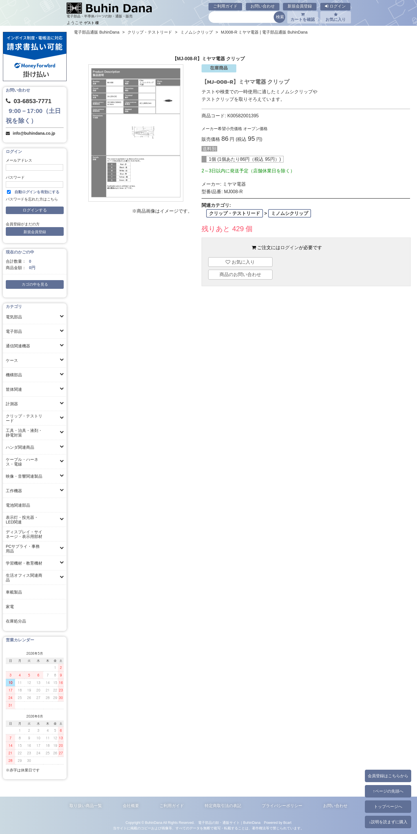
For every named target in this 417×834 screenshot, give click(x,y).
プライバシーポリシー (282, 805)
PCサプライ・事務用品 (23, 548)
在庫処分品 (16, 621)
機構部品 (14, 375)
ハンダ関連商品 (20, 447)
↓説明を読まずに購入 (388, 822)
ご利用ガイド (225, 6)
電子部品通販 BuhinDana (96, 32)
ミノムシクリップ (196, 32)
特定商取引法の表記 (223, 805)
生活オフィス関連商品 (24, 577)
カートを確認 (302, 17)
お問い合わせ (262, 6)
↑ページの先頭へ (388, 791)
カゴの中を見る (35, 284)
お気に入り (335, 17)
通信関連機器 (18, 346)
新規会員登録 (300, 6)
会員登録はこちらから (388, 775)
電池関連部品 (18, 505)
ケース (12, 360)
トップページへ (388, 806)
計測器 (12, 404)
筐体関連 (14, 389)
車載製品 (14, 592)
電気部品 (14, 317)
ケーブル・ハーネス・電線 (22, 461)
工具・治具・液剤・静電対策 (24, 432)
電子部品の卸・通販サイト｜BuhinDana (229, 823)
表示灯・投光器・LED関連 (22, 519)
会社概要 (131, 805)
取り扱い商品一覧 (86, 805)
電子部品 (14, 331)
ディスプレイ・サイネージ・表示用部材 (24, 534)
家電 (10, 606)
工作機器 (14, 490)
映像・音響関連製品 (24, 476)
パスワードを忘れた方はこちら (32, 199)
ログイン (335, 6)
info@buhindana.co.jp (34, 133)
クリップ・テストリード (24, 418)
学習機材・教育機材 (24, 563)
